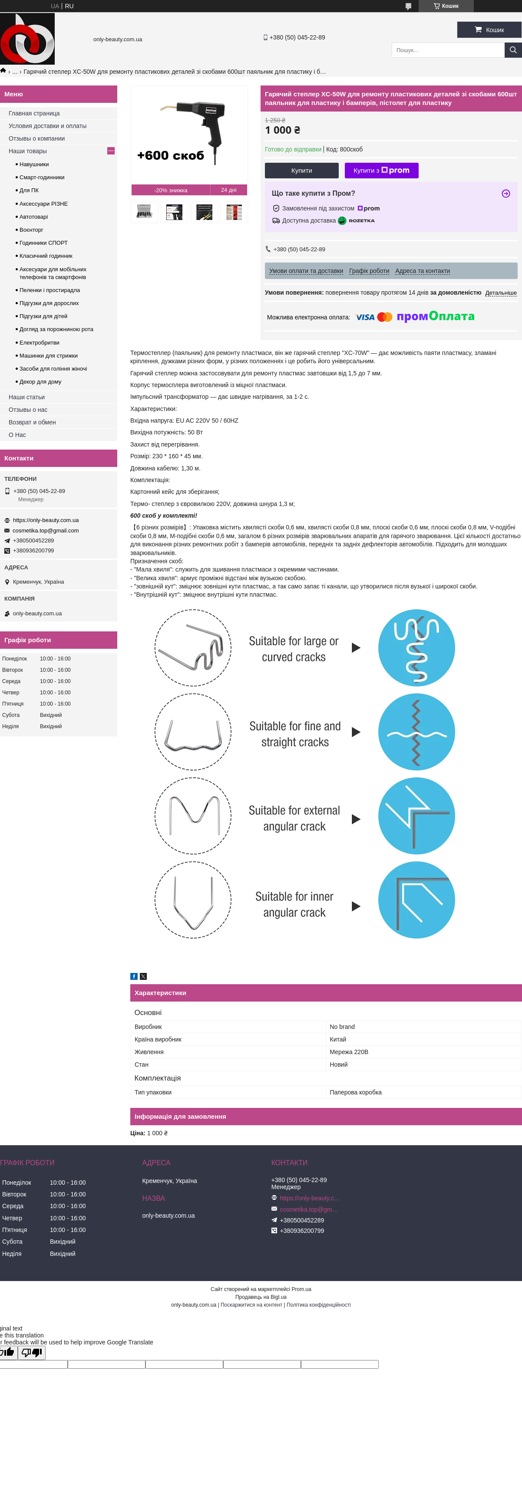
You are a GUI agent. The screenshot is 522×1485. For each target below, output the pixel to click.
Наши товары (28, 151)
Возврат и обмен (32, 422)
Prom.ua (301, 1289)
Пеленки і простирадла (50, 290)
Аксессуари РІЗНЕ (44, 203)
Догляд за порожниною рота (56, 329)
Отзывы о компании (37, 138)
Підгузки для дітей (43, 316)
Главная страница (34, 113)
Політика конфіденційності (319, 1305)
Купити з (382, 170)
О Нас (17, 434)
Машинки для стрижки (49, 355)
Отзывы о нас (28, 409)
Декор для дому (40, 381)
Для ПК (29, 190)
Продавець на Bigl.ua (261, 1297)
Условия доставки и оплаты (47, 125)
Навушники (34, 164)
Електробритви (39, 342)
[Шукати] (513, 50)
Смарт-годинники (42, 177)
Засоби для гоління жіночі (53, 368)
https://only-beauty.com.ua (46, 520)
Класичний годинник (46, 256)
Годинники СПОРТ (44, 243)
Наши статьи (27, 397)
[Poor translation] (32, 1353)
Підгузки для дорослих (49, 303)
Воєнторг (31, 230)
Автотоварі (34, 217)
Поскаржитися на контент (251, 1305)
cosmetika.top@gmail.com (46, 530)
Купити (301, 170)
